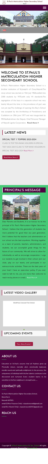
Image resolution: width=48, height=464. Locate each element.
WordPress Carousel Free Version (24, 303)
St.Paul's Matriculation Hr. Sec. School (25, 445)
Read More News (11, 157)
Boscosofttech (32, 448)
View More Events (24, 344)
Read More (33, 123)
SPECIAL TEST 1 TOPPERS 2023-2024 (19, 139)
